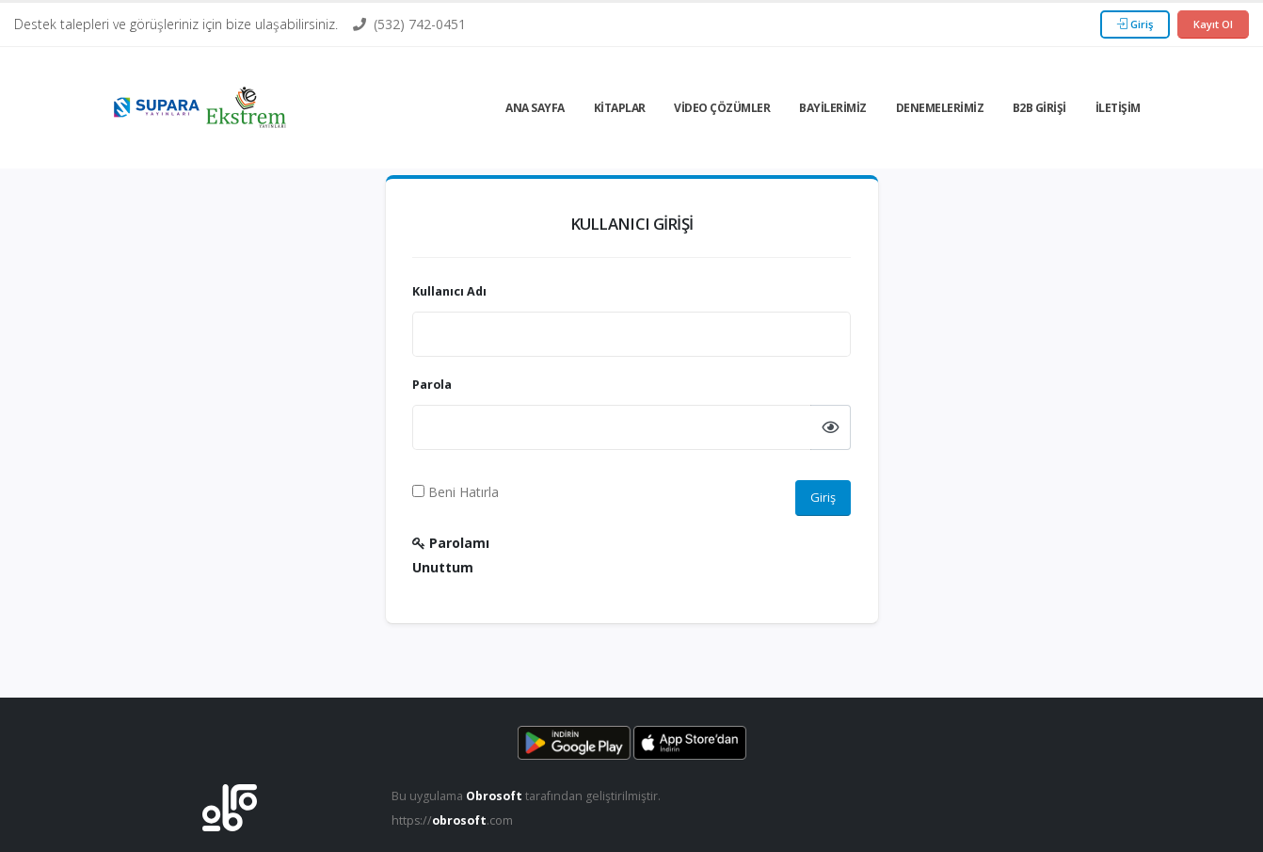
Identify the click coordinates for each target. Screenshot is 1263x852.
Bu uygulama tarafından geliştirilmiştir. (527, 796)
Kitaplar (620, 108)
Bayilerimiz (833, 108)
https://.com (453, 820)
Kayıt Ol (1213, 24)
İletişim (1118, 108)
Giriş (1135, 24)
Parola (432, 385)
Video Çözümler (722, 108)
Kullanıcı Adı (449, 291)
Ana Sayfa (535, 108)
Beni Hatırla (455, 492)
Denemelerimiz (940, 108)
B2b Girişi (1039, 108)
